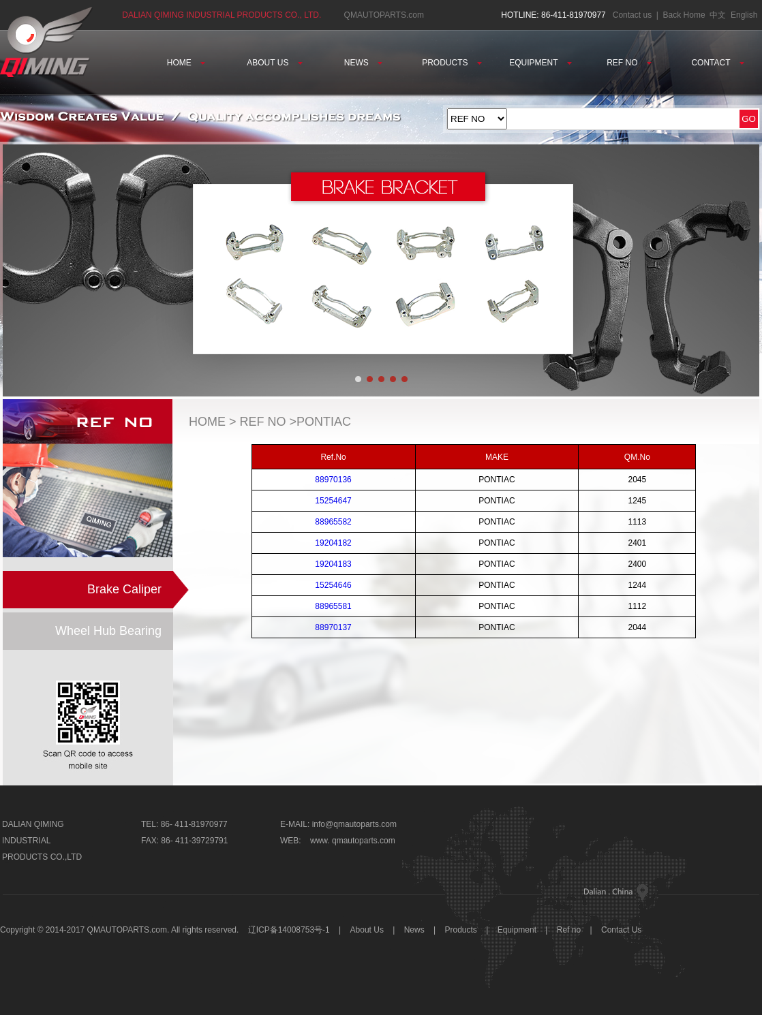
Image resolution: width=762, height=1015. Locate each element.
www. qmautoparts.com (352, 840)
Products (461, 930)
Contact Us (621, 930)
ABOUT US (274, 62)
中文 (718, 15)
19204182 (333, 543)
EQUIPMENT (540, 62)
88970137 (333, 627)
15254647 (333, 500)
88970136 (333, 479)
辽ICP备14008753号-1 (289, 930)
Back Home (684, 15)
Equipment (517, 930)
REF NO (629, 62)
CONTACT (717, 62)
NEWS (363, 62)
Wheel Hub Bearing (108, 631)
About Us (368, 930)
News (414, 930)
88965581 (333, 606)
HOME (186, 62)
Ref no (569, 930)
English (744, 15)
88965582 (333, 522)
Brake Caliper (124, 589)
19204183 (333, 564)
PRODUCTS (452, 62)
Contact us (632, 15)
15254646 (333, 585)
